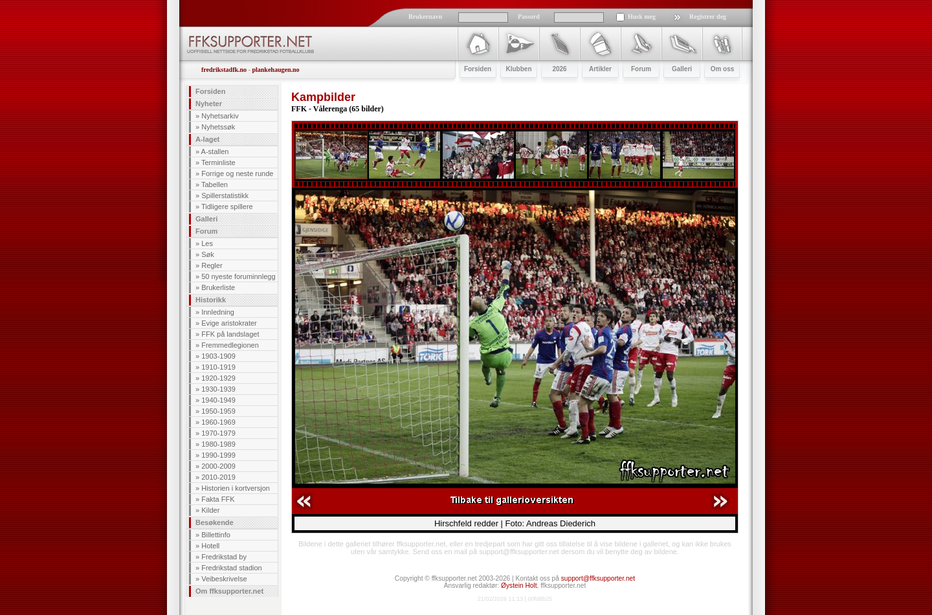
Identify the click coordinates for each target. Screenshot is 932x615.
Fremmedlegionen (230, 345)
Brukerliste (218, 287)
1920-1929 (218, 378)
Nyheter (208, 103)
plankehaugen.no (275, 69)
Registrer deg (707, 16)
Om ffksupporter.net (229, 591)
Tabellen (214, 184)
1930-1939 (218, 389)
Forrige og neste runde (237, 173)
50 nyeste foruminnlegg (238, 276)
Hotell (210, 546)
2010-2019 (218, 477)
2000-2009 (218, 466)
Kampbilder (323, 97)
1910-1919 (218, 367)
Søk (207, 254)
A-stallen (215, 151)
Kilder (210, 510)
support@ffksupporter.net (598, 578)
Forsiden (210, 91)
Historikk (210, 300)
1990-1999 (218, 455)
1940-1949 (218, 400)
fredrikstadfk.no (224, 69)
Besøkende (214, 522)
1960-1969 (218, 422)
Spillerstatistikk (225, 195)
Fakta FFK (217, 499)
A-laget (207, 139)
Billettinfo (215, 535)
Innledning (217, 312)
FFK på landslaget (230, 334)
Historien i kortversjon (235, 488)
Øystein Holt (519, 585)
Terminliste (218, 162)
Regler (211, 265)
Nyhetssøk (218, 127)
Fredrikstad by (224, 557)
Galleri (206, 219)
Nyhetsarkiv (219, 116)
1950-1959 (218, 411)
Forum (206, 231)
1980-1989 (218, 444)
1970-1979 (218, 433)
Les (207, 243)
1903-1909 (218, 356)
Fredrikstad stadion (231, 568)
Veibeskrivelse (224, 579)
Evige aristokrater (229, 323)
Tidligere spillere (227, 206)
